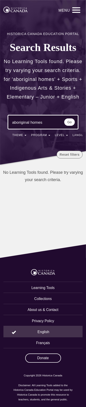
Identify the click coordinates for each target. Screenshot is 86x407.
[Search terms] (29, 122)
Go (69, 122)
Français (43, 343)
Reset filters (70, 154)
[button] (19, 136)
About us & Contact (43, 310)
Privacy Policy (43, 321)
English (43, 332)
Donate (43, 358)
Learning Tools (43, 288)
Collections (43, 299)
